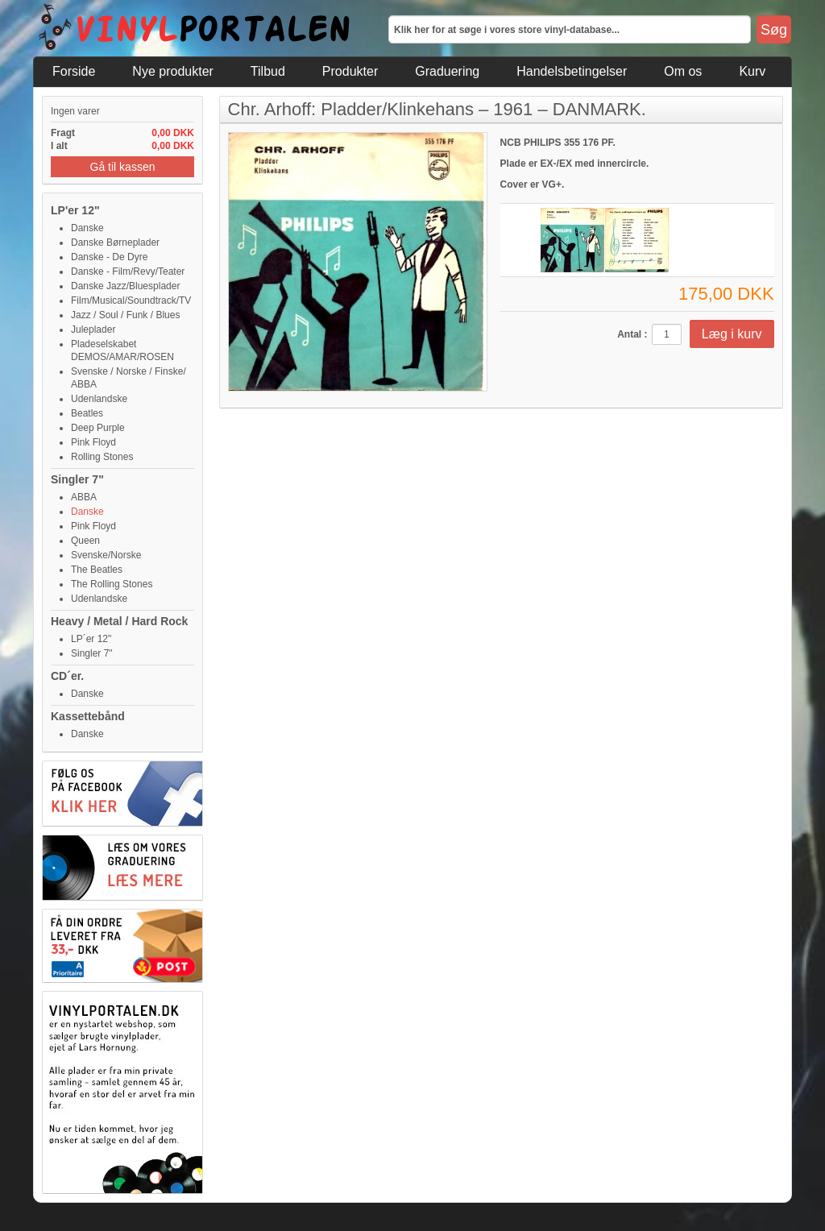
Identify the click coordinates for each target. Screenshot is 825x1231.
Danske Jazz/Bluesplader (125, 286)
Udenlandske (99, 398)
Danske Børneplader (115, 242)
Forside (73, 71)
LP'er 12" (75, 210)
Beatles (87, 413)
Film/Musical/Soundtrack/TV (131, 300)
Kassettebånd (88, 716)
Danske (87, 228)
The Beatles (96, 569)
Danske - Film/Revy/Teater (127, 271)
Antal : (632, 334)
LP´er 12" (91, 639)
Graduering (447, 71)
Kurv (752, 71)
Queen (85, 540)
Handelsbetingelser (571, 71)
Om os (683, 71)
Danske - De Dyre (109, 257)
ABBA (84, 497)
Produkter (350, 71)
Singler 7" (77, 479)
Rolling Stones (102, 456)
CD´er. (67, 675)
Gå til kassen (122, 166)
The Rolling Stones (111, 584)
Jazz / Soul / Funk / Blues (125, 315)
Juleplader (93, 329)
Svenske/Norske (106, 555)
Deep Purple (98, 427)
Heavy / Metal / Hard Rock (119, 621)
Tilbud (268, 71)
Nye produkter (173, 71)
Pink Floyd (93, 442)
